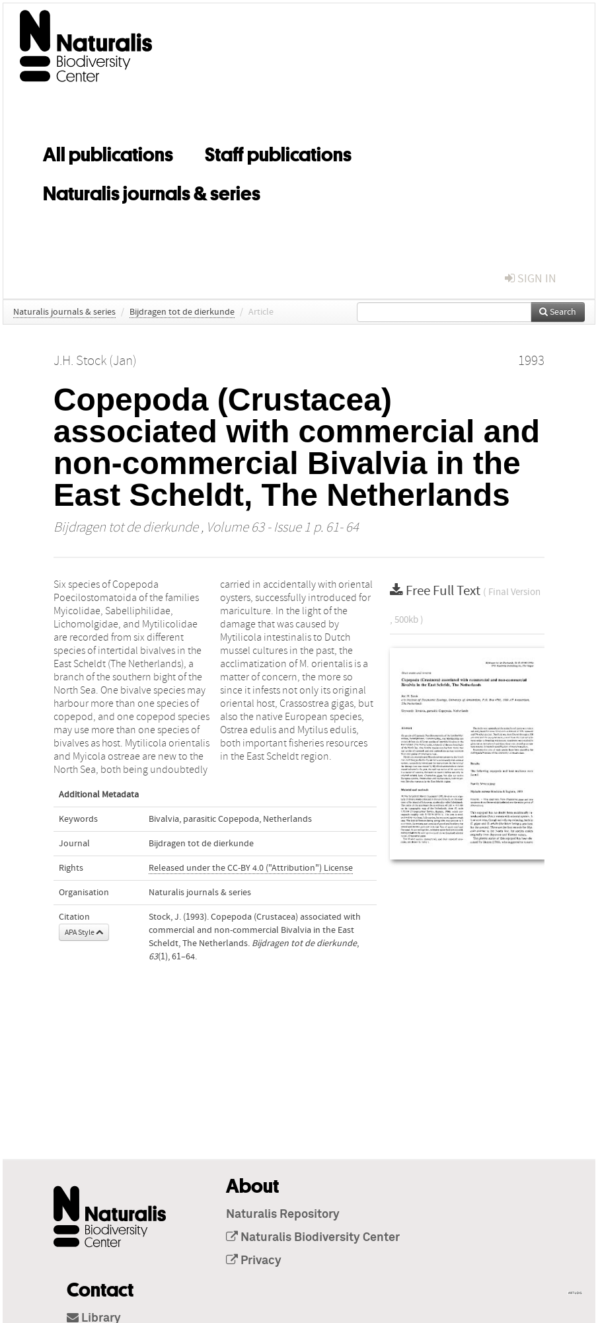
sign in (530, 279)
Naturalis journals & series (151, 191)
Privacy (253, 1261)
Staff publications (278, 152)
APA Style (84, 932)
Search (557, 312)
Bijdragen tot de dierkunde (182, 312)
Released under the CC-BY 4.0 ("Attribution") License (251, 868)
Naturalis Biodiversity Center (313, 1238)
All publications (108, 152)
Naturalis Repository (283, 1215)
